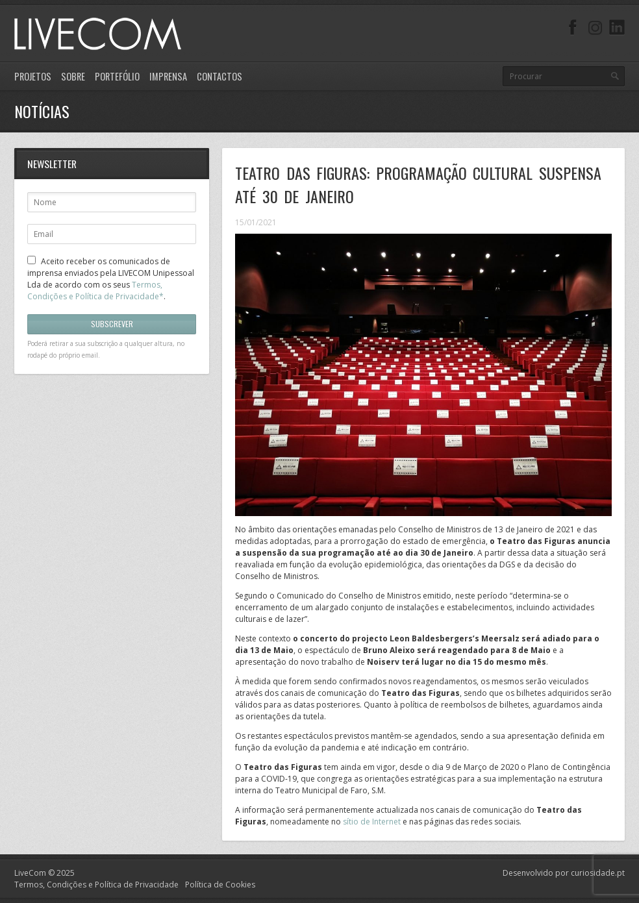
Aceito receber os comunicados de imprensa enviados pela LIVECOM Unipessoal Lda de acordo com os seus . (110, 279)
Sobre (73, 76)
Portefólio (117, 76)
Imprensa (168, 76)
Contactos (219, 76)
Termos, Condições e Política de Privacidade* (95, 290)
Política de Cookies (220, 884)
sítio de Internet (373, 821)
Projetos (32, 76)
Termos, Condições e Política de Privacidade (96, 884)
